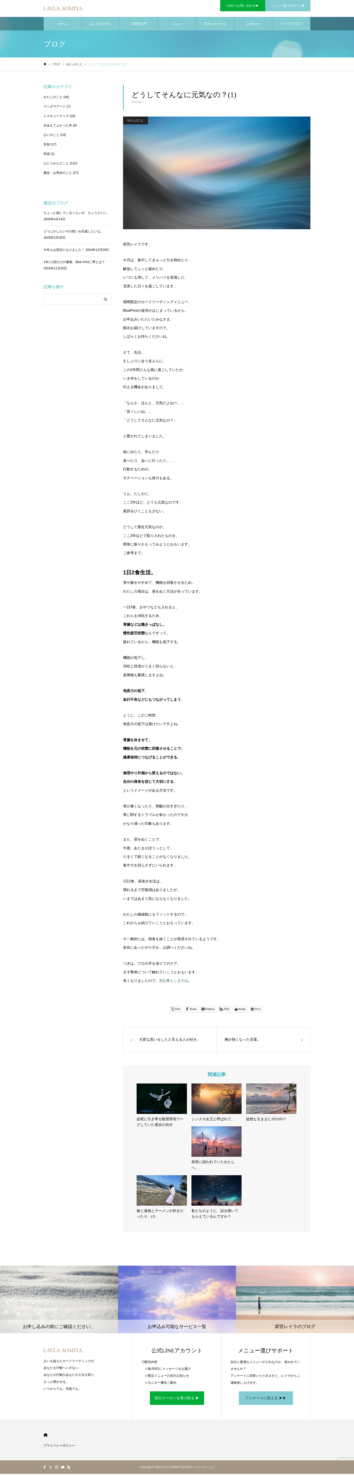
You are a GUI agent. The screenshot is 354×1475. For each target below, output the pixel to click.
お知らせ (253, 25)
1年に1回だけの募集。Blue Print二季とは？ (74, 263)
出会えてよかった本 (58, 126)
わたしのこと (135, 121)
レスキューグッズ (56, 117)
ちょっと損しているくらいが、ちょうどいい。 (77, 214)
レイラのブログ (291, 25)
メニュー (177, 25)
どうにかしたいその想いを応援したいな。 (74, 232)
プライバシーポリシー (59, 1446)
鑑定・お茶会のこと (58, 174)
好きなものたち (215, 25)
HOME (45, 1436)
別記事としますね (173, 982)
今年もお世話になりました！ (64, 251)
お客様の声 (139, 25)
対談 (47, 155)
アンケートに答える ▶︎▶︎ (265, 1399)
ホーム (63, 25)
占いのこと (51, 136)
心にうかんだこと (56, 164)
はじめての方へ (101, 25)
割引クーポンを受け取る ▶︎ (177, 1399)
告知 (47, 145)
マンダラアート (55, 107)
